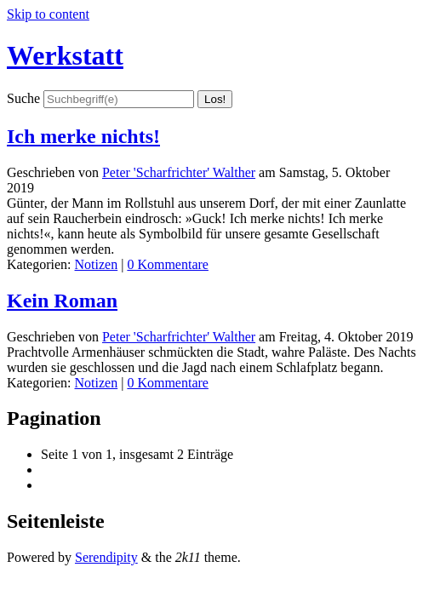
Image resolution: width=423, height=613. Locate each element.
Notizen (96, 264)
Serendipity (106, 557)
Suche (23, 98)
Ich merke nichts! (83, 136)
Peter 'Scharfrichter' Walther (178, 172)
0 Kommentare (168, 264)
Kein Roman (62, 300)
